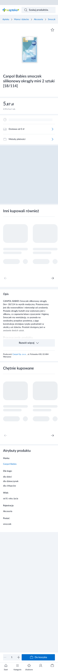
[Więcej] (52, 129)
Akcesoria (38, 19)
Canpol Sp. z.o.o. (20, 354)
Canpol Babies (10, 464)
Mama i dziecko (21, 19)
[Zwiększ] (18, 657)
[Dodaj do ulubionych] (52, 29)
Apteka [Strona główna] (5, 19)
